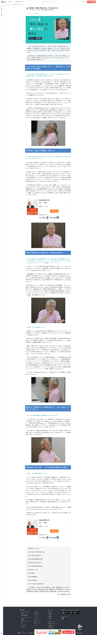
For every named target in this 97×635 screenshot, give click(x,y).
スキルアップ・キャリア (25, 611)
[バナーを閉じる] (75, 629)
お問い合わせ (51, 627)
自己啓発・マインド (24, 613)
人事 (22, 623)
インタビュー (9, 4)
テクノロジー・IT (37, 617)
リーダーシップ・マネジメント (26, 617)
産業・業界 (23, 626)
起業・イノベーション (25, 621)
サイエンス (36, 619)
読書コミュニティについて (53, 623)
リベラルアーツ (37, 621)
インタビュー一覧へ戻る (32, 13)
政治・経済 (36, 613)
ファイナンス (36, 615)
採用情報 (50, 614)
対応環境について (52, 625)
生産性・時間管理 (24, 615)
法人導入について (52, 621)
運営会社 (50, 612)
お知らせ (50, 618)
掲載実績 (50, 616)
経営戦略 (22, 619)
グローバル (36, 611)
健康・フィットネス (37, 623)
